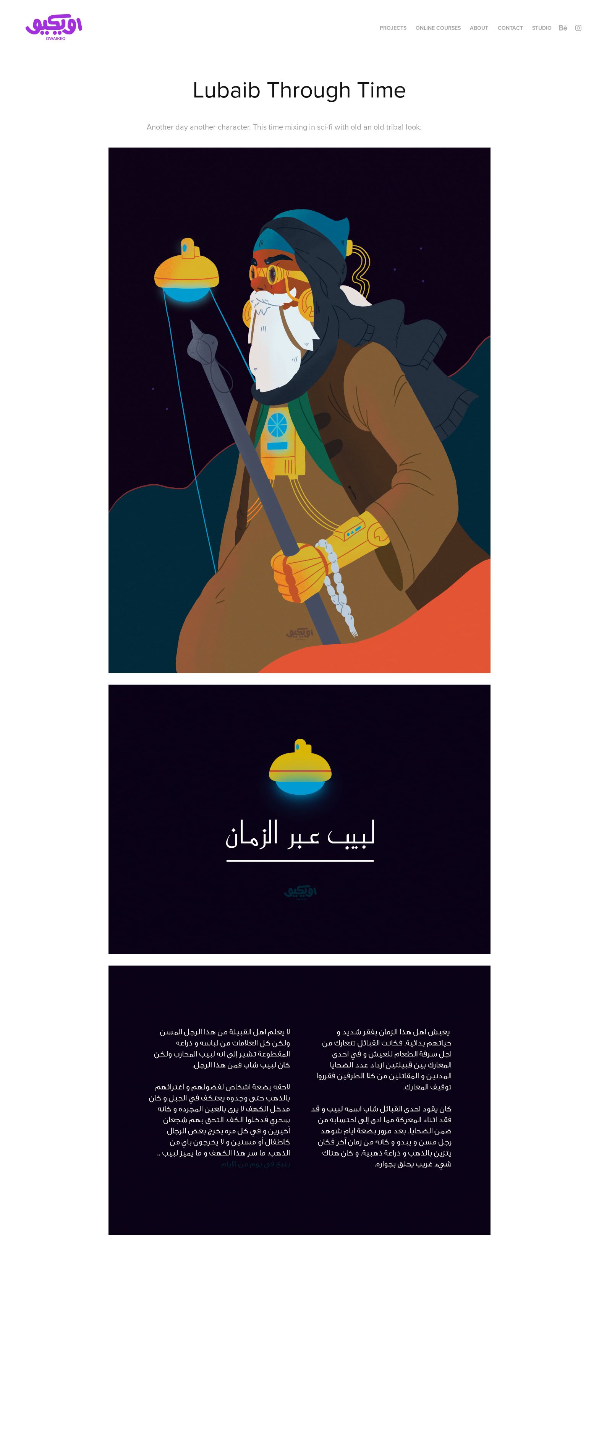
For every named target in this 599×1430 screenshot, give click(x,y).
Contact (510, 28)
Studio (542, 28)
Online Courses (438, 28)
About (479, 28)
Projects (393, 28)
